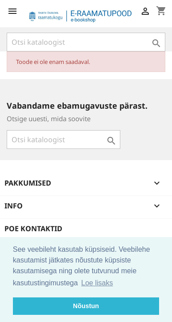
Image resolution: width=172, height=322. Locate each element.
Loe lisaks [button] (97, 283)
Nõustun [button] (86, 305)
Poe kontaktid (33, 228)
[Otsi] (86, 42)
